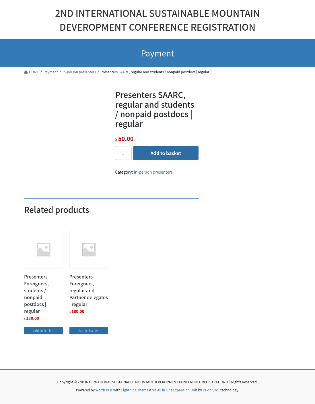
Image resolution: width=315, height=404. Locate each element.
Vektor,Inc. (211, 389)
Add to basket (166, 153)
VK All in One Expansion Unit (174, 389)
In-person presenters (153, 172)
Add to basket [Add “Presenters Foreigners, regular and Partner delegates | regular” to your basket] (88, 330)
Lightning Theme (134, 389)
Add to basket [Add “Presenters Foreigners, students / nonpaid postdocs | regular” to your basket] (43, 330)
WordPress (104, 389)
